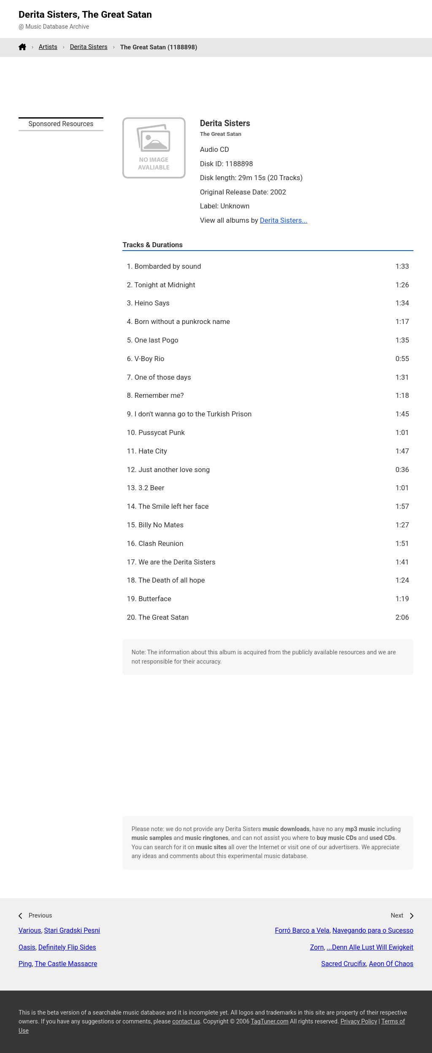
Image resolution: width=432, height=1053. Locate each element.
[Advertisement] (216, 87)
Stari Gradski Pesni (72, 930)
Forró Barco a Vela (302, 930)
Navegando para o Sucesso (372, 930)
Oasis (27, 947)
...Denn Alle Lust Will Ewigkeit (370, 947)
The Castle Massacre (66, 964)
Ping (25, 964)
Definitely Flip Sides (67, 947)
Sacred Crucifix (343, 964)
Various (30, 930)
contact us (186, 1021)
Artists (48, 47)
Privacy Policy (358, 1021)
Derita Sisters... (284, 220)
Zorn (317, 947)
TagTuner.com (270, 1021)
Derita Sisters (89, 47)
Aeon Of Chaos (391, 964)
